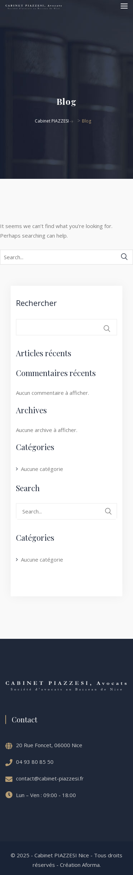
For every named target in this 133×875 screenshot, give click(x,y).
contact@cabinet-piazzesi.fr (50, 778)
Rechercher (36, 302)
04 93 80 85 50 (35, 761)
